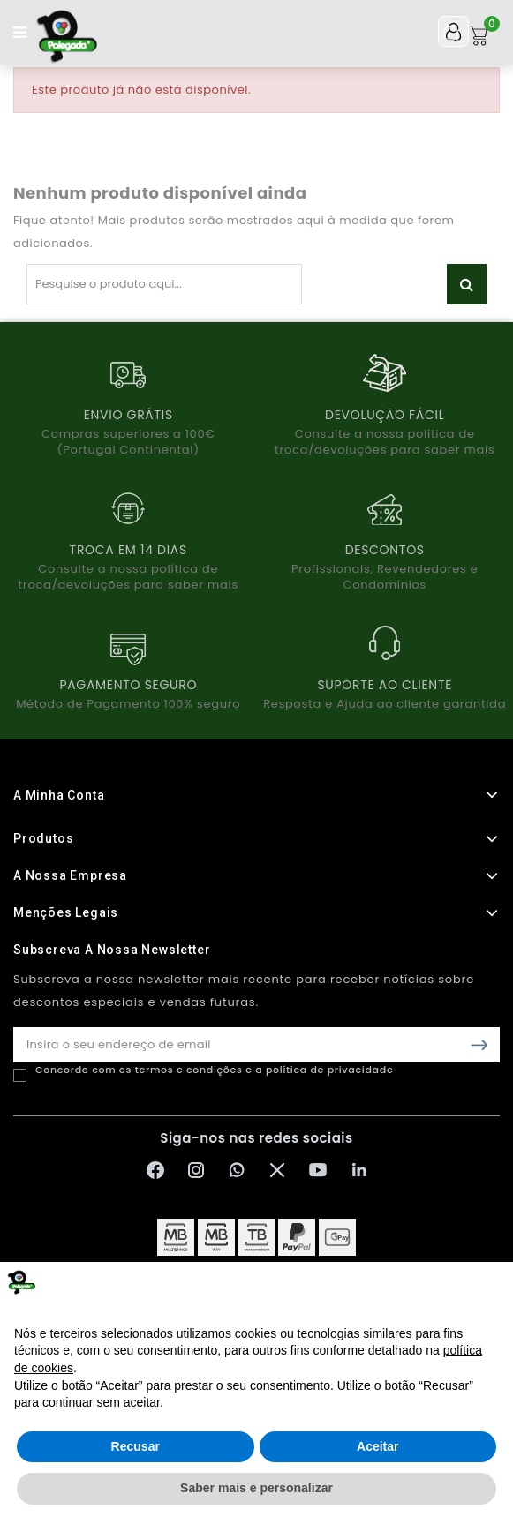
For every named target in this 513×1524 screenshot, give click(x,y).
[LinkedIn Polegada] (358, 1170)
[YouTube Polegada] (318, 1170)
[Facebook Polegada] (155, 1170)
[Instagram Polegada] (196, 1170)
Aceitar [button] (377, 1446)
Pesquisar (467, 284)
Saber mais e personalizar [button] (256, 1488)
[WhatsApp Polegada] (237, 1170)
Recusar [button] (135, 1446)
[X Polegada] (277, 1170)
